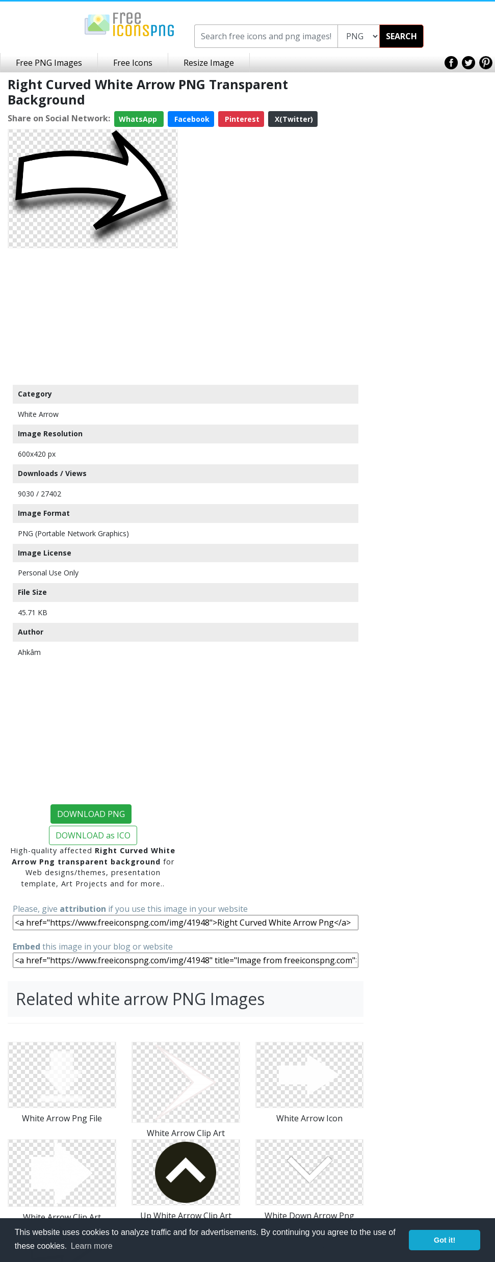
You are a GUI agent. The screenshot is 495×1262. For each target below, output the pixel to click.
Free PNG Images (49, 62)
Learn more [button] (92, 1246)
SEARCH (401, 36)
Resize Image (209, 62)
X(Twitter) (293, 119)
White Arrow (38, 414)
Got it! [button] (444, 1240)
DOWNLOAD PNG (91, 814)
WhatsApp (139, 119)
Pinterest (241, 119)
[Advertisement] (93, 316)
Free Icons (132, 62)
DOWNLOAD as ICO (93, 835)
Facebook (191, 119)
